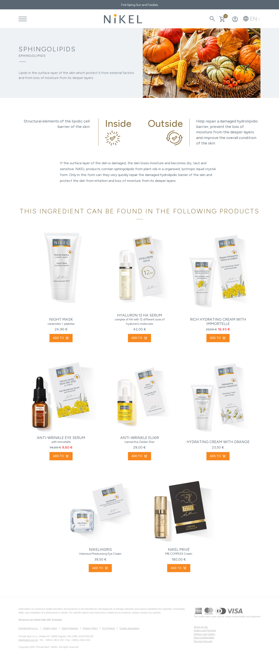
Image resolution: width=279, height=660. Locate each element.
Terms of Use (201, 627)
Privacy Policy (90, 628)
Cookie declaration (129, 628)
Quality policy (50, 628)
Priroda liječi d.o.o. (28, 628)
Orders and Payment (205, 630)
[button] (251, 18)
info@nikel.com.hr (28, 640)
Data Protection (70, 628)
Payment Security (203, 641)
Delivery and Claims (204, 634)
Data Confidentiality (204, 637)
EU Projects (108, 628)
